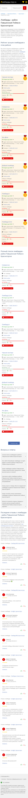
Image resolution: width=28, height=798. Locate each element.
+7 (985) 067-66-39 (12, 202)
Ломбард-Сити (7, 222)
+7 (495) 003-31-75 (12, 117)
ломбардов (22, 51)
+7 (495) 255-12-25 (12, 148)
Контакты (3, 779)
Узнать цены (7, 88)
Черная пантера (7, 77)
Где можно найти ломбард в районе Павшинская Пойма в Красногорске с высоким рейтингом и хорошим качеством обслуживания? (14, 479)
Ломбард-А (5, 194)
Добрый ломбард (8, 165)
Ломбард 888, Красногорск (18, 543)
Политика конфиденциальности (14, 779)
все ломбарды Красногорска (12, 524)
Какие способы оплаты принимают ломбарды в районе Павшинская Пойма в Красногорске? (13, 495)
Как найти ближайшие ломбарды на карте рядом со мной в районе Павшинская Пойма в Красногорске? (13, 462)
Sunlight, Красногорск (16, 569)
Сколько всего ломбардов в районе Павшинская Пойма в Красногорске (12, 455)
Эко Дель (5, 137)
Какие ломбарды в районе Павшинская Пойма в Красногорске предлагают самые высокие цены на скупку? (13, 470)
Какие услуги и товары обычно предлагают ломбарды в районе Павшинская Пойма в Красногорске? (14, 487)
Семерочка (6, 107)
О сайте (24, 779)
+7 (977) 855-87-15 (12, 174)
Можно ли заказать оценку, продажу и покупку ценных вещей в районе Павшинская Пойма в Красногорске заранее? (12, 504)
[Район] (17, 8)
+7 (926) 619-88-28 (12, 85)
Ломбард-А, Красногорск (17, 676)
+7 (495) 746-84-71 (12, 232)
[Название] (6, 8)
